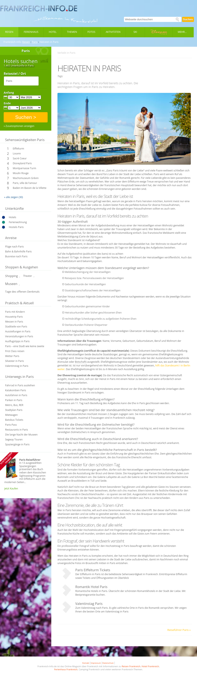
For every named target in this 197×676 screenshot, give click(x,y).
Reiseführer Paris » (179, 630)
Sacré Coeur (20, 158)
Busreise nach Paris (16, 256)
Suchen (188, 19)
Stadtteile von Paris (16, 326)
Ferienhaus (31, 32)
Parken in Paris (13, 400)
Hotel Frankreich (150, 666)
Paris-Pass (11, 424)
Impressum (96, 663)
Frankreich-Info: (12, 42)
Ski (135, 32)
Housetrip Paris (14, 316)
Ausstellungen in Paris (17, 331)
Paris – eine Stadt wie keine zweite (24, 346)
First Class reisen (14, 351)
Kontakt (85, 663)
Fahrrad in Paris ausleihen (20, 385)
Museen (11, 284)
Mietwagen (11, 415)
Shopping (11, 276)
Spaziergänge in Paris (17, 444)
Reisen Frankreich (131, 666)
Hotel (53, 32)
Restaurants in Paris (16, 429)
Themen (72, 32)
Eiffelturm (18, 148)
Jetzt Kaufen (11, 488)
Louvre (17, 153)
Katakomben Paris (15, 390)
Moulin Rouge (21, 173)
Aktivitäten (113, 32)
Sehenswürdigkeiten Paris (25, 140)
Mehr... (182, 32)
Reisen (9, 32)
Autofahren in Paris (16, 395)
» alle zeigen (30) (13, 197)
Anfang (9, 92)
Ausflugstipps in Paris (17, 341)
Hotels (12, 217)
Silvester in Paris (14, 361)
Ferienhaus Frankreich (66, 669)
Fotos (91, 32)
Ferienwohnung (18, 222)
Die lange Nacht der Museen (21, 434)
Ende (7, 103)
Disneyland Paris (22, 163)
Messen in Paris (14, 321)
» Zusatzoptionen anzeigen (19, 126)
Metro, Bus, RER (14, 405)
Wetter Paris (12, 356)
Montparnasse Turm (24, 168)
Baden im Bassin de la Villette (29, 188)
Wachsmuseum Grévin (26, 178)
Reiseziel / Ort (15, 73)
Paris (35, 42)
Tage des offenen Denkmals (22, 291)
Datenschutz (107, 663)
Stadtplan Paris (13, 410)
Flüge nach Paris (14, 246)
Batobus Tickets (14, 420)
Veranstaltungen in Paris (19, 336)
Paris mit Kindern (15, 311)
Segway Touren (14, 439)
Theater (27, 276)
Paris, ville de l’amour (25, 183)
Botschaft (80, 362)
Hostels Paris (16, 227)
